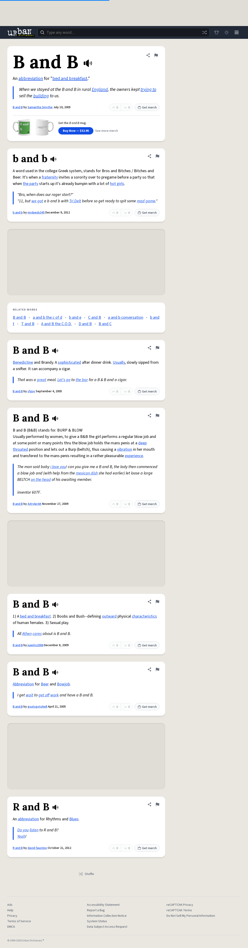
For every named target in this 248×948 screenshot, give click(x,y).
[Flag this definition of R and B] (157, 804)
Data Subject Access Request (107, 926)
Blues (74, 819)
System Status (97, 921)
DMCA (11, 926)
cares (37, 634)
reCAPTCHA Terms (179, 910)
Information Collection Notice (107, 916)
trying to (148, 89)
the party (30, 184)
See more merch (106, 131)
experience (134, 456)
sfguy (31, 391)
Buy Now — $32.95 (76, 131)
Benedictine (23, 362)
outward (109, 616)
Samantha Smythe (40, 107)
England (100, 89)
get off (43, 695)
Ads (10, 905)
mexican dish (87, 473)
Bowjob (63, 684)
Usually (119, 362)
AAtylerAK (34, 504)
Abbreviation (23, 684)
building (41, 96)
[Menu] (237, 32)
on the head (41, 479)
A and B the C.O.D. (56, 324)
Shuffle (86, 874)
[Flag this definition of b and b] (157, 156)
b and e (75, 317)
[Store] (216, 32)
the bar (82, 380)
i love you (58, 467)
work (54, 695)
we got (37, 201)
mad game (146, 201)
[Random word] (204, 32)
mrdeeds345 (36, 212)
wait (29, 695)
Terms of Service (19, 921)
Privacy (12, 916)
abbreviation (30, 78)
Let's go (63, 380)
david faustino (37, 848)
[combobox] (123, 32)
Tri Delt (75, 201)
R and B (18, 848)
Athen (27, 634)
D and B (85, 324)
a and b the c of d (47, 317)
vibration (124, 449)
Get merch (147, 107)
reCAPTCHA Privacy (179, 905)
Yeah (21, 836)
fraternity (50, 177)
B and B (18, 107)
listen (34, 830)
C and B (94, 317)
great (41, 380)
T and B (27, 324)
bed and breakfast (69, 78)
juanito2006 (35, 645)
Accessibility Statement (103, 905)
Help (10, 910)
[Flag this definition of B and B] (156, 55)
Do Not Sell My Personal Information (190, 916)
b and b (18, 212)
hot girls (117, 184)
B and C (105, 324)
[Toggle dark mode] (226, 32)
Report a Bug (96, 910)
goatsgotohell (37, 706)
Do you (23, 830)
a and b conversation (125, 317)
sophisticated (69, 362)
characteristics (144, 616)
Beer (45, 684)
